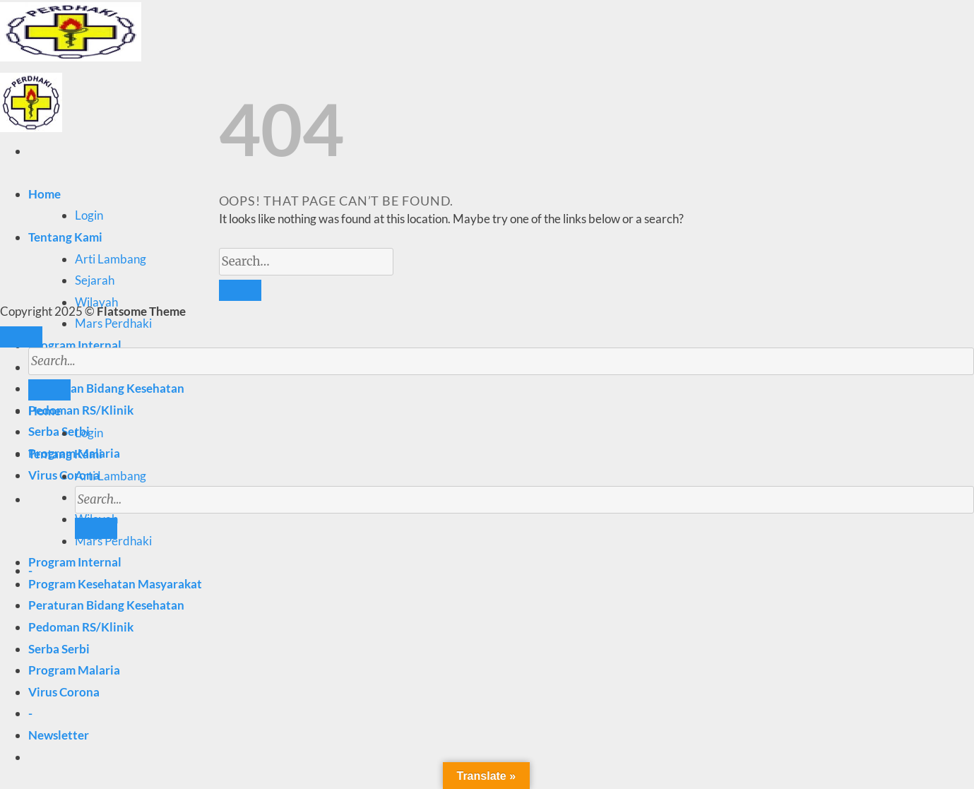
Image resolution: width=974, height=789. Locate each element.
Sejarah (94, 280)
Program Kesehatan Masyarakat (115, 583)
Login (89, 215)
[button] (58, 735)
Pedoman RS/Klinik (80, 410)
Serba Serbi (59, 431)
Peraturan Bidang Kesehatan (106, 605)
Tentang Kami (65, 237)
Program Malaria (74, 670)
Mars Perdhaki (113, 323)
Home (44, 193)
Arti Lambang (110, 258)
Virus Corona (64, 691)
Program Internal (74, 345)
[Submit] (96, 528)
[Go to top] (21, 337)
